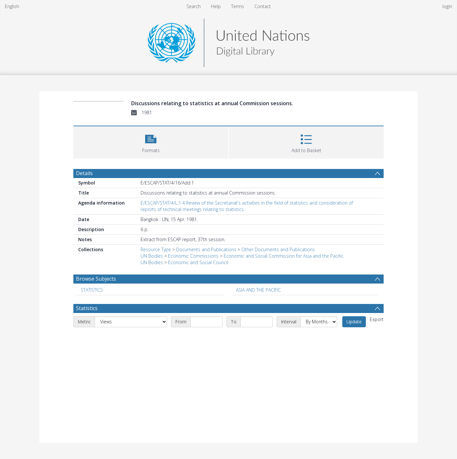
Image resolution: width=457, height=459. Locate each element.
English (12, 6)
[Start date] (206, 321)
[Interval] (318, 321)
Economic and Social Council (198, 262)
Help (216, 6)
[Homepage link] (228, 41)
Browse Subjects (96, 278)
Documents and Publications (206, 249)
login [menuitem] (447, 6)
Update (354, 322)
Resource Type (156, 249)
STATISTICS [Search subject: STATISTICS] (92, 290)
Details (84, 173)
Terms (237, 6)
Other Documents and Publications (278, 249)
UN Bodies (152, 256)
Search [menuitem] (193, 6)
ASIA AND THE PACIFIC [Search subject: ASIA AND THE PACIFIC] (258, 290)
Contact (262, 6)
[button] (150, 141)
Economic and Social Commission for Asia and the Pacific (283, 256)
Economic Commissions (193, 256)
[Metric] (131, 321)
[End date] (256, 321)
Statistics (87, 308)
